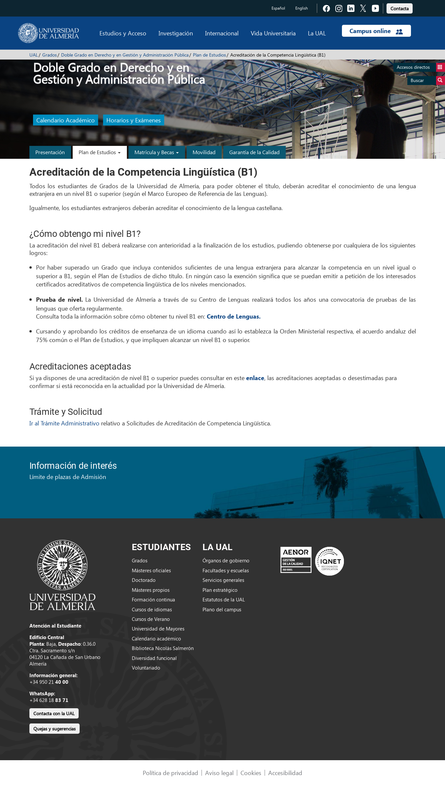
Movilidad (204, 152)
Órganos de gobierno (226, 560)
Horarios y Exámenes (133, 120)
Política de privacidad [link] (170, 772)
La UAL (317, 33)
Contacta (399, 8)
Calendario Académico (65, 120)
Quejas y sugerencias (54, 728)
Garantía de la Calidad (254, 152)
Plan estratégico (220, 590)
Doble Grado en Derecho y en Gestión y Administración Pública (125, 55)
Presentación (50, 152)
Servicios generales (223, 580)
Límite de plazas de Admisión (67, 476)
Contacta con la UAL (54, 713)
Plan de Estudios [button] (100, 152)
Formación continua (153, 599)
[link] (400, 7)
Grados (49, 55)
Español (278, 8)
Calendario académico (156, 638)
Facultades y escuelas (226, 570)
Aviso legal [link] (219, 772)
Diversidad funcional (154, 658)
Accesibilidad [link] (285, 772)
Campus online (376, 31)
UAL (33, 55)
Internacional (222, 33)
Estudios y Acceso (122, 33)
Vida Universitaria (273, 33)
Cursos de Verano (151, 619)
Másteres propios (150, 590)
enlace (255, 378)
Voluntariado (146, 667)
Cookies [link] (251, 772)
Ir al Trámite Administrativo (65, 423)
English (301, 8)
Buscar (428, 80)
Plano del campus (222, 609)
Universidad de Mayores (158, 628)
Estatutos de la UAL (224, 599)
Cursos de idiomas (152, 609)
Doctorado (144, 580)
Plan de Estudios (209, 55)
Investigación (176, 33)
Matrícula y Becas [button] (156, 152)
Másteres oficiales (151, 570)
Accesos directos (421, 67)
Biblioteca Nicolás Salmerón (163, 648)
